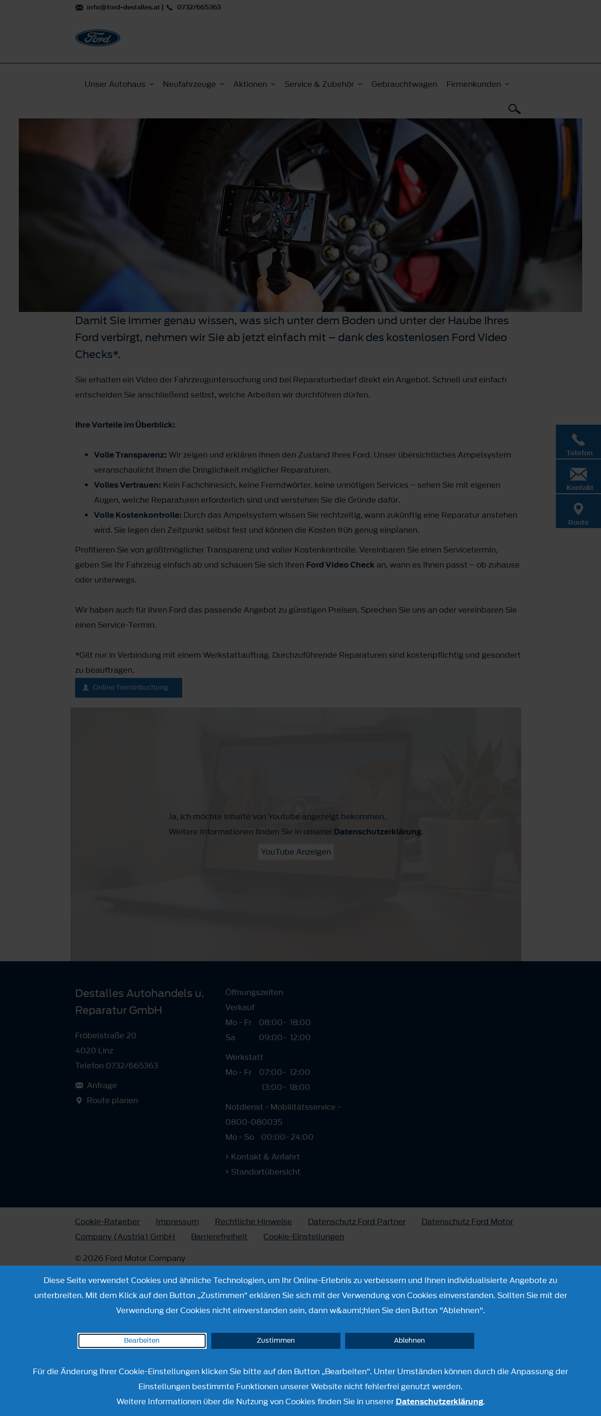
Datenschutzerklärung (439, 1401)
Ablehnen (409, 1341)
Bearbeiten (142, 1341)
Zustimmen (276, 1341)
